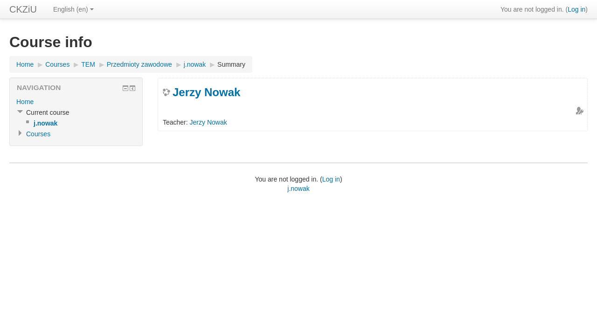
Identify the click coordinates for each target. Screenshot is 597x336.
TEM (88, 64)
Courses (57, 64)
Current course (47, 112)
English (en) (73, 9)
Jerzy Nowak (206, 92)
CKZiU (23, 9)
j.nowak (195, 64)
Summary (231, 64)
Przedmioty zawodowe (139, 64)
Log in (576, 9)
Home (25, 64)
